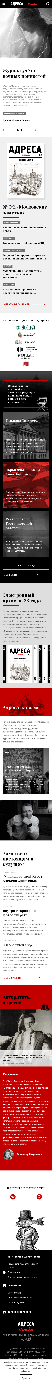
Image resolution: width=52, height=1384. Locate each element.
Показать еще (26, 565)
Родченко (11, 1074)
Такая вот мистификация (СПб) (24, 243)
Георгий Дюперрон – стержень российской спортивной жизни (24, 257)
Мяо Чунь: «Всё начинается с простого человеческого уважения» (22, 274)
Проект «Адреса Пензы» (16, 120)
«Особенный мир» (18, 945)
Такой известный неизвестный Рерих (24, 229)
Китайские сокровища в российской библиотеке (19, 291)
